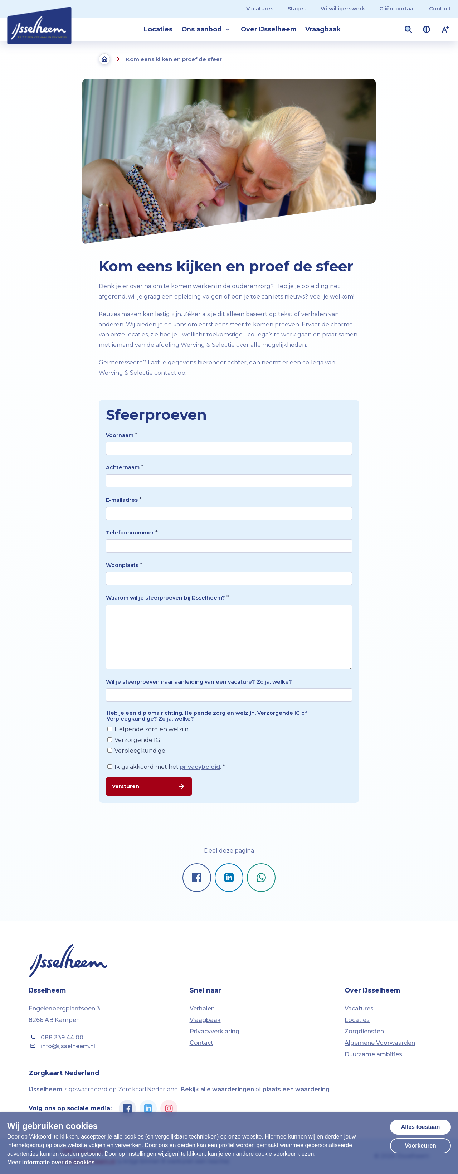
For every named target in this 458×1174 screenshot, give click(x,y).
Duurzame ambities (373, 1054)
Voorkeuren (420, 1146)
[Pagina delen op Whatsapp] (261, 877)
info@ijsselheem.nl (62, 1046)
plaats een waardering (296, 1089)
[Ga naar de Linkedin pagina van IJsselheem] (148, 1108)
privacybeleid (200, 766)
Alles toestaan (420, 1127)
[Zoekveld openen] (408, 29)
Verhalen (202, 1008)
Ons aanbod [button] (206, 29)
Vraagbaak (323, 29)
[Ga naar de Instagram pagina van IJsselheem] (168, 1108)
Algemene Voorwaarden (380, 1042)
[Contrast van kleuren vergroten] (426, 29)
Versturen (149, 786)
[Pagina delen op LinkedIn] (229, 877)
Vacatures (259, 8)
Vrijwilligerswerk (343, 8)
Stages (297, 8)
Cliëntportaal (397, 8)
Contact (440, 8)
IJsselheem (45, 1089)
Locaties (158, 29)
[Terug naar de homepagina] (104, 59)
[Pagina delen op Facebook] (196, 877)
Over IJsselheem (268, 29)
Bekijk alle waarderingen (217, 1089)
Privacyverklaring (214, 1031)
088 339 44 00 (56, 1037)
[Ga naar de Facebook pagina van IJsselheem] (127, 1108)
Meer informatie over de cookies (51, 1162)
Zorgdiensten (364, 1031)
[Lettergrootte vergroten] (445, 29)
